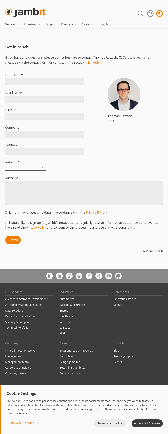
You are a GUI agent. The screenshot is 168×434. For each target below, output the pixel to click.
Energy (64, 310)
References (121, 292)
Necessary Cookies (110, 423)
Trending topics (123, 356)
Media (63, 333)
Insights (105, 24)
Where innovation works (20, 350)
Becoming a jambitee (72, 367)
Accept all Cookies (147, 423)
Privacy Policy (95, 212)
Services (12, 24)
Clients (118, 305)
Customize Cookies (20, 423)
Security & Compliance (19, 322)
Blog (116, 350)
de (150, 13)
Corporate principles (18, 367)
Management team (17, 362)
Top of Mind (67, 356)
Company (68, 24)
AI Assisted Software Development (26, 299)
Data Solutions (14, 310)
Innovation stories (125, 299)
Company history (15, 373)
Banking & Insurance (72, 305)
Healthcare (66, 316)
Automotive (67, 299)
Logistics (65, 327)
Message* (12, 178)
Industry (65, 322)
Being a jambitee (70, 362)
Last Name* (14, 92)
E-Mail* (10, 110)
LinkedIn (94, 62)
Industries (32, 24)
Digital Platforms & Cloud (20, 316)
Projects (51, 24)
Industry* (12, 162)
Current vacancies (71, 373)
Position (11, 145)
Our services (13, 292)
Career (88, 24)
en (159, 13)
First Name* (14, 75)
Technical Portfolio (16, 327)
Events (118, 362)
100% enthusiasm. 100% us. (77, 350)
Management (13, 356)
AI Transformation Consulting (23, 305)
